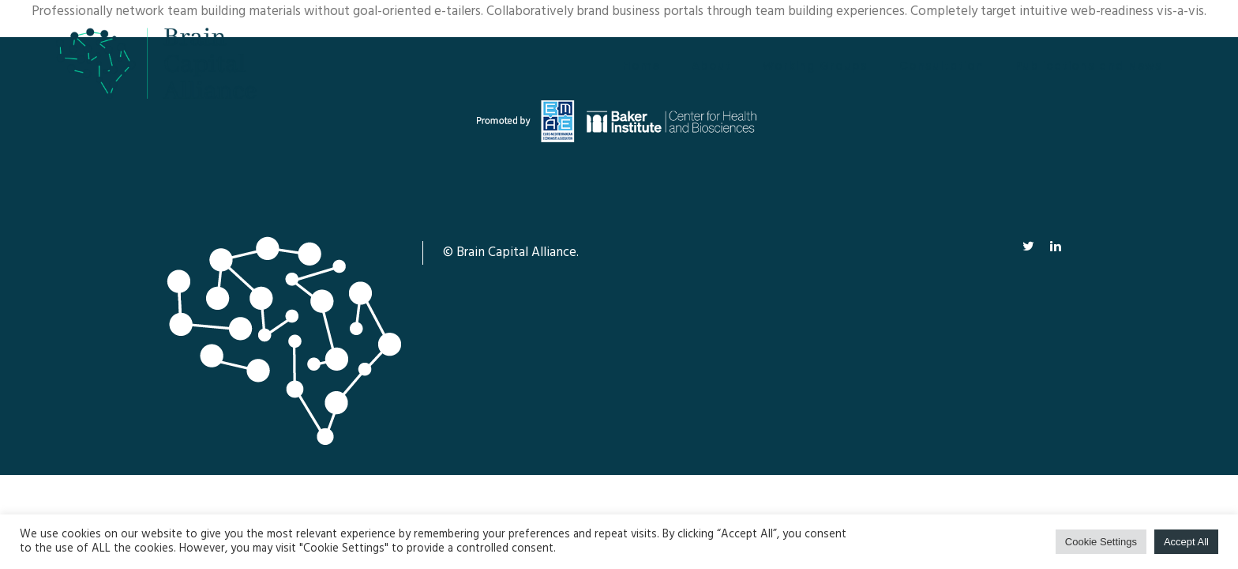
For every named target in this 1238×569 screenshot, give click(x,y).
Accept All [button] (1186, 542)
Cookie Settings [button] (1101, 542)
